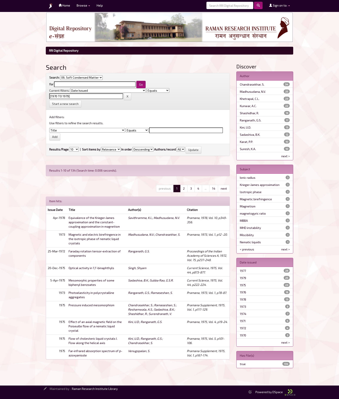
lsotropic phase (251, 192)
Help (100, 5)
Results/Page (59, 149)
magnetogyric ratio (253, 213)
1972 (243, 328)
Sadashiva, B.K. (138, 280)
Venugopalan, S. (139, 351)
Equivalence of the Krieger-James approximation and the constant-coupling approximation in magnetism (94, 222)
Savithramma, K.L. (140, 218)
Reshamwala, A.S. (140, 309)
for (51, 84)
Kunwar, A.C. (248, 106)
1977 (243, 271)
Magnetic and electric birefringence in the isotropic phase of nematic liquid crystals (95, 239)
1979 (243, 278)
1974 (243, 314)
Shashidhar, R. (137, 314)
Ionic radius (247, 177)
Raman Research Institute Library (95, 389)
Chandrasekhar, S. (167, 234)
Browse (83, 5)
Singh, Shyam (137, 268)
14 (213, 188)
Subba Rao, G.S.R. (161, 280)
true (243, 364)
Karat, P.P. (246, 142)
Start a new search (65, 104)
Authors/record (165, 149)
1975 (243, 285)
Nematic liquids (250, 242)
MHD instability (250, 228)
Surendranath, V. (160, 314)
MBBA (244, 220)
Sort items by (91, 149)
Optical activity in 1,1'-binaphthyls (91, 268)
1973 (243, 306)
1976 (243, 292)
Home (64, 5)
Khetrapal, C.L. (249, 99)
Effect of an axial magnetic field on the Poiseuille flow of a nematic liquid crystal (95, 326)
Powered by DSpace (275, 392)
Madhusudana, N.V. (167, 218)
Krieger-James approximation (260, 185)
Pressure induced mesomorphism (91, 305)
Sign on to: (279, 5)
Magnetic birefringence (256, 199)
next (224, 188)
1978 (243, 299)
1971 (243, 321)
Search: (54, 77)
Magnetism (247, 206)
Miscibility (247, 235)
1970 (243, 335)
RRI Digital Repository (63, 50)
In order (126, 149)
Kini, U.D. (133, 322)
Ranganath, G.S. (139, 251)
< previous (247, 249)
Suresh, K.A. (248, 149)
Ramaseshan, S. (162, 293)
